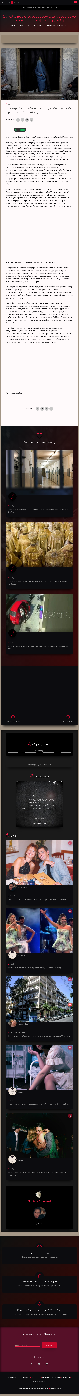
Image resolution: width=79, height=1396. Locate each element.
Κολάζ (10, 104)
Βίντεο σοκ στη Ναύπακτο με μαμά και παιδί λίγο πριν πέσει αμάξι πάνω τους (38, 647)
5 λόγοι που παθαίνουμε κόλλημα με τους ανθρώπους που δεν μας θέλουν (38, 1104)
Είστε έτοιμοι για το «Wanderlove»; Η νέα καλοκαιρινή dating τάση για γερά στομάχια (39, 1173)
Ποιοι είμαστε (55, 1377)
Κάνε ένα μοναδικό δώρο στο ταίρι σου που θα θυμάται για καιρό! (39, 1286)
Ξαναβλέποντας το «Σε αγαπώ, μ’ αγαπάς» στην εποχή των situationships (38, 899)
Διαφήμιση (45, 1377)
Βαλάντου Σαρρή (23, 1024)
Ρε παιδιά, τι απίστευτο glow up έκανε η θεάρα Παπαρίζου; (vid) (34, 967)
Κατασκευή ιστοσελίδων (38, 1389)
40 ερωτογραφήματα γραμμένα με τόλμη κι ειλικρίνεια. (39, 1257)
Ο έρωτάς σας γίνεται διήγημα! (39, 1282)
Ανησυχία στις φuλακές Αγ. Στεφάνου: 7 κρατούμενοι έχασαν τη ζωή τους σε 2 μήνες (39, 510)
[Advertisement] (39, 691)
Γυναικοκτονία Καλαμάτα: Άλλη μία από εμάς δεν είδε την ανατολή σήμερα (39, 1036)
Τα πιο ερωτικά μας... (39, 1253)
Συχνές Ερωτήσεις (14, 1377)
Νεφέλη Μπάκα (23, 887)
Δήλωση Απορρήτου (39, 1381)
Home (13, 25)
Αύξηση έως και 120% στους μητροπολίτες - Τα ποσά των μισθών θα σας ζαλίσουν (37, 582)
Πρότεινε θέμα (36, 1377)
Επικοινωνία (26, 1377)
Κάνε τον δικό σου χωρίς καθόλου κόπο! (39, 1310)
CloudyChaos (14, 896)
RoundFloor (58, 1389)
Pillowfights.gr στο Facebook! (40, 764)
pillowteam (21, 956)
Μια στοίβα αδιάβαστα (17, 1032)
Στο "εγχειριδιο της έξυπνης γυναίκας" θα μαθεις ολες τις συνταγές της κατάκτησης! (39, 1314)
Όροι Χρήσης (65, 1377)
